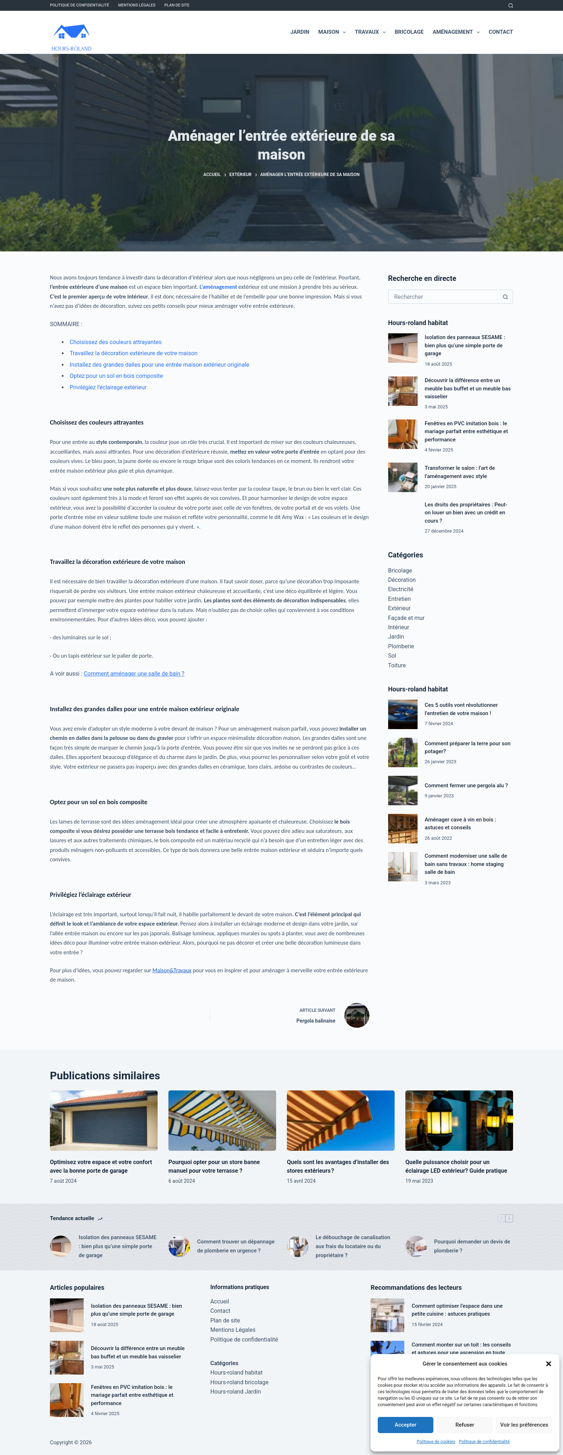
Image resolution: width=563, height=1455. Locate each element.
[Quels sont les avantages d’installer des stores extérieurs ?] (341, 1120)
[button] (548, 1363)
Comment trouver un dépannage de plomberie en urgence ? (236, 1246)
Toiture (397, 665)
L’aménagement (218, 286)
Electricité (400, 589)
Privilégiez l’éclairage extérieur (108, 387)
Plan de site (177, 5)
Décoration (402, 579)
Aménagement (458, 32)
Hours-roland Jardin (235, 1391)
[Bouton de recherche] (505, 296)
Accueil (219, 1301)
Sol (392, 655)
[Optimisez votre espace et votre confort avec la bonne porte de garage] (104, 1120)
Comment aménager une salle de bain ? (134, 673)
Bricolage (409, 32)
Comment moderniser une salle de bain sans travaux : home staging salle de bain (466, 864)
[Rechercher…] (443, 296)
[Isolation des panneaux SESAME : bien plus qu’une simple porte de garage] (403, 348)
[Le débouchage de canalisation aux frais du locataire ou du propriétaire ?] (297, 1246)
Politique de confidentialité (484, 1441)
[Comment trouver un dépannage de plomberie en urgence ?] (179, 1246)
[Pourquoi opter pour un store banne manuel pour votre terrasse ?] (222, 1120)
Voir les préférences (524, 1425)
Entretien (399, 599)
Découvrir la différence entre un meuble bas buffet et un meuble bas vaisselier (468, 388)
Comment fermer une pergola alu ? (466, 785)
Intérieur (398, 627)
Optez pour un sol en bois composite (116, 375)
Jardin (300, 32)
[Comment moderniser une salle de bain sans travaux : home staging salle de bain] (403, 866)
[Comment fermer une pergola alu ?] (403, 790)
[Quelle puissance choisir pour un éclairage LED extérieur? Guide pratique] (459, 1120)
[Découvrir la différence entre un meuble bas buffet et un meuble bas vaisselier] (403, 391)
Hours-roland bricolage (239, 1382)
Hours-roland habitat (236, 1372)
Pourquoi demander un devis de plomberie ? (472, 1246)
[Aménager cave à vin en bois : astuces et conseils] (403, 828)
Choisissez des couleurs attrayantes (116, 342)
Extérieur (399, 608)
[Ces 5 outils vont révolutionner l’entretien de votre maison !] (403, 714)
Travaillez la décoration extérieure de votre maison (133, 353)
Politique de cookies (436, 1441)
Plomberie (401, 646)
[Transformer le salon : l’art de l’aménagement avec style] (403, 477)
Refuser (464, 1425)
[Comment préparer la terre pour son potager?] (403, 752)
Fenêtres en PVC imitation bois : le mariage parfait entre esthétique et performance (466, 431)
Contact (501, 32)
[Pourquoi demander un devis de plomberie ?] (416, 1246)
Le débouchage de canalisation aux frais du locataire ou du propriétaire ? (353, 1246)
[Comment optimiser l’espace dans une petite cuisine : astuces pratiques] (387, 1315)
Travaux (371, 32)
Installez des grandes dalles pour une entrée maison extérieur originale (159, 364)
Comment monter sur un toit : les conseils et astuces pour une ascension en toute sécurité (461, 1353)
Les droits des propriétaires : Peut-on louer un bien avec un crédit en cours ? (466, 512)
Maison (333, 32)
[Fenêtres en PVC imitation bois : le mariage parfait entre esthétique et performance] (403, 434)
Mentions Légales (136, 5)
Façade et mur (406, 618)
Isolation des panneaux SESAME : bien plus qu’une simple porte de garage (465, 345)
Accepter (405, 1425)
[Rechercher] (510, 5)
